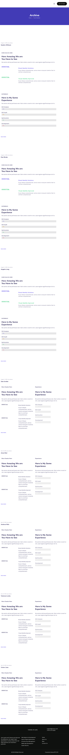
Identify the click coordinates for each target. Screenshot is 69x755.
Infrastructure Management (28, 741)
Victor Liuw (4, 667)
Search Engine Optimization (28, 739)
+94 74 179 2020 (51, 730)
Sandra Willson (6, 45)
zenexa (11, 43)
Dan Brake (4, 157)
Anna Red (4, 453)
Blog (43, 741)
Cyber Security (25, 745)
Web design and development (28, 737)
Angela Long (5, 269)
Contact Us (45, 743)
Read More (3, 136)
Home (30, 18)
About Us (44, 739)
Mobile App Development (27, 743)
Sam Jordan (4, 381)
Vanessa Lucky (6, 596)
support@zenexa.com (52, 728)
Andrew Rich (5, 524)
